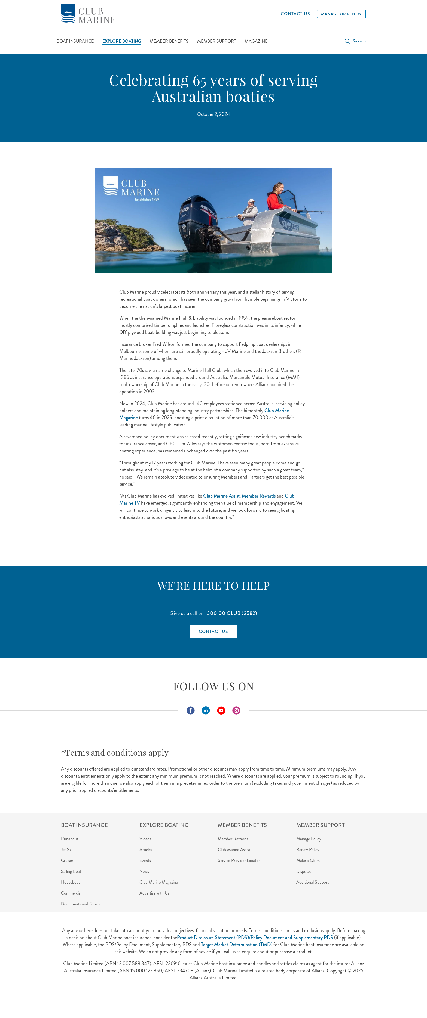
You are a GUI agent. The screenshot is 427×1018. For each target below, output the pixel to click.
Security (137, 1001)
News (144, 871)
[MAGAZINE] (256, 41)
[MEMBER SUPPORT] (216, 41)
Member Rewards (233, 839)
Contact (182, 1001)
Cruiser (67, 860)
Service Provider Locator (239, 860)
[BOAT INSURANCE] (75, 41)
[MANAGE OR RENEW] (341, 14)
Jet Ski (66, 849)
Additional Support (312, 882)
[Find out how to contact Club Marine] (213, 631)
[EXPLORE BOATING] (121, 41)
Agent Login (71, 1001)
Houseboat (70, 882)
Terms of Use (207, 1001)
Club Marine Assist (234, 849)
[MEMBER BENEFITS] (169, 41)
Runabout (69, 839)
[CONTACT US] (295, 14)
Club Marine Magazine (158, 882)
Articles (145, 849)
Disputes (303, 871)
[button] (355, 41)
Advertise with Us (154, 893)
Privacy (117, 1001)
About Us (96, 1001)
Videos (145, 839)
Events (145, 860)
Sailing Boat (71, 871)
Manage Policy (308, 839)
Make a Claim (308, 860)
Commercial (71, 893)
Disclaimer (160, 1001)
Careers (230, 1001)
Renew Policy (307, 849)
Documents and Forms (80, 904)
